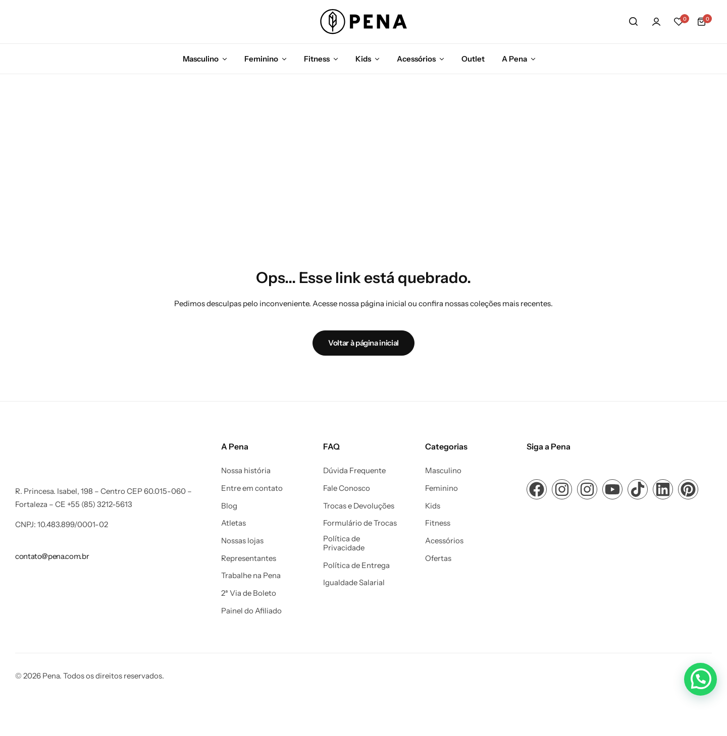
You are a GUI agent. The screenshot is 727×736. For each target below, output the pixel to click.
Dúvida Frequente (354, 470)
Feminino (261, 59)
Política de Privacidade (344, 543)
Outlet (473, 59)
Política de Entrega (356, 565)
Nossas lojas (242, 540)
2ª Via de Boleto (248, 593)
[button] (679, 22)
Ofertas (438, 558)
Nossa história (246, 470)
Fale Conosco (346, 488)
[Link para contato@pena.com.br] (52, 556)
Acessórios (416, 59)
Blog (229, 506)
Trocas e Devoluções (358, 506)
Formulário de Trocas (360, 523)
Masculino (201, 59)
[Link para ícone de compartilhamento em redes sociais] (537, 489)
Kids (363, 59)
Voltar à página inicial (363, 343)
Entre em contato (252, 488)
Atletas (233, 523)
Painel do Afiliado (251, 610)
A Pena (514, 59)
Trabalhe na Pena (251, 575)
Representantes (248, 558)
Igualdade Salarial (354, 582)
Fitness (317, 59)
